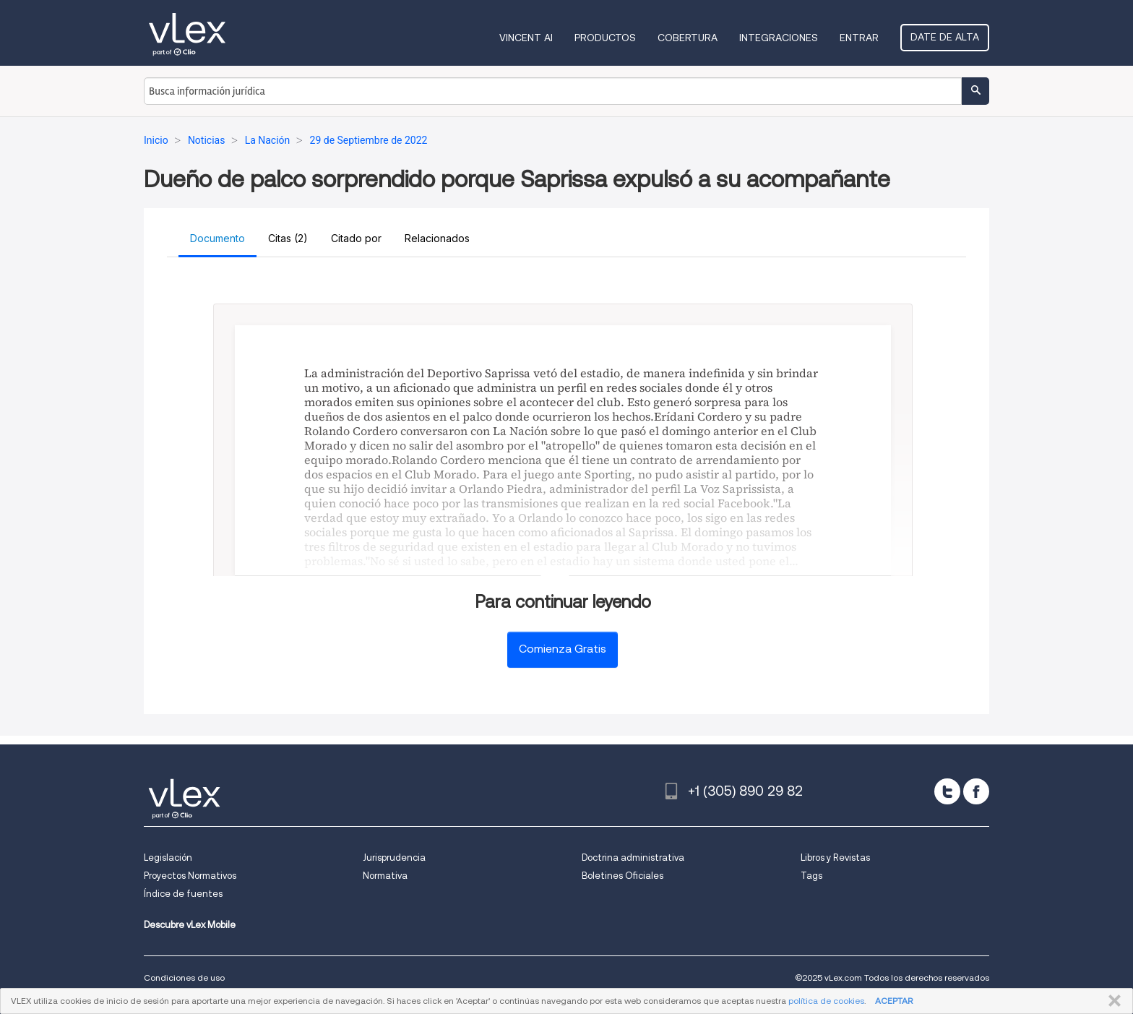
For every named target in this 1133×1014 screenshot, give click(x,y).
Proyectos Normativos (190, 875)
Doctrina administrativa (633, 857)
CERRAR (1111, 1001)
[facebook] (976, 791)
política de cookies (826, 1000)
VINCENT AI (526, 37)
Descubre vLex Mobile (190, 924)
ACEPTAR (894, 1000)
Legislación (168, 857)
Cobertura (688, 37)
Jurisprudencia (394, 857)
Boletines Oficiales (622, 875)
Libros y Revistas (835, 857)
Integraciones (778, 37)
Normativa (385, 875)
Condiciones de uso (184, 977)
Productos (605, 37)
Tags (811, 875)
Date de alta (944, 37)
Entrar (859, 37)
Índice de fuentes (183, 893)
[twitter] (947, 791)
